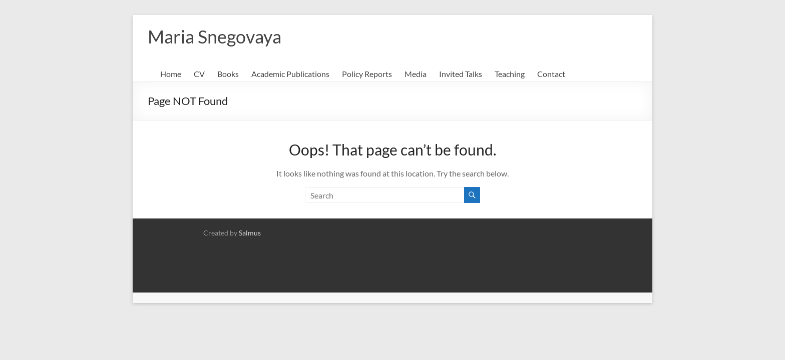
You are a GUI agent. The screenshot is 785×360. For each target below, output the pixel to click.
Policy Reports (367, 73)
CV (199, 73)
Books (228, 73)
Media (416, 73)
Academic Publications (290, 73)
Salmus (250, 232)
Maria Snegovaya (214, 37)
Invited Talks (460, 73)
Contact (551, 73)
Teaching (510, 73)
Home (170, 73)
